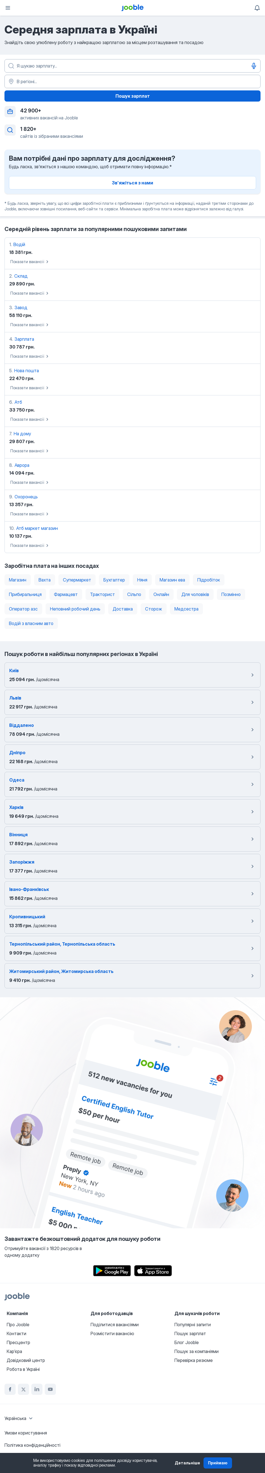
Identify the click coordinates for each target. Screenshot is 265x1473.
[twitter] (23, 1389)
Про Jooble (18, 1324)
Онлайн (161, 594)
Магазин (17, 580)
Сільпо (134, 594)
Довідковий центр (26, 1360)
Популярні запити (192, 1324)
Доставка (123, 609)
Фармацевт (66, 594)
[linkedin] (36, 1389)
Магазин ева (172, 580)
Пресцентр (18, 1342)
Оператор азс (23, 609)
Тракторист (102, 594)
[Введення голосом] (253, 65)
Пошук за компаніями (196, 1351)
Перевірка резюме (193, 1360)
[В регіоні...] (132, 81)
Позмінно (231, 594)
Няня (142, 580)
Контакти (16, 1333)
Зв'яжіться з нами (132, 183)
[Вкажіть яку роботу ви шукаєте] (132, 66)
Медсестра (186, 609)
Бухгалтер (114, 580)
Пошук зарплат (132, 96)
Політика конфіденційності (32, 1445)
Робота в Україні (23, 1369)
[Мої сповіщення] (257, 7)
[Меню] (7, 7)
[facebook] (10, 1389)
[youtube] (50, 1389)
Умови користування (25, 1433)
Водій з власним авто (31, 623)
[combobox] (19, 1418)
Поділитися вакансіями (115, 1324)
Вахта (45, 580)
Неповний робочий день (75, 609)
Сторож (153, 609)
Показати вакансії (30, 262)
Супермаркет (77, 580)
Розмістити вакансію (112, 1333)
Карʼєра (14, 1351)
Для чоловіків (195, 594)
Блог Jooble (186, 1342)
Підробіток (208, 580)
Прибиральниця (25, 594)
